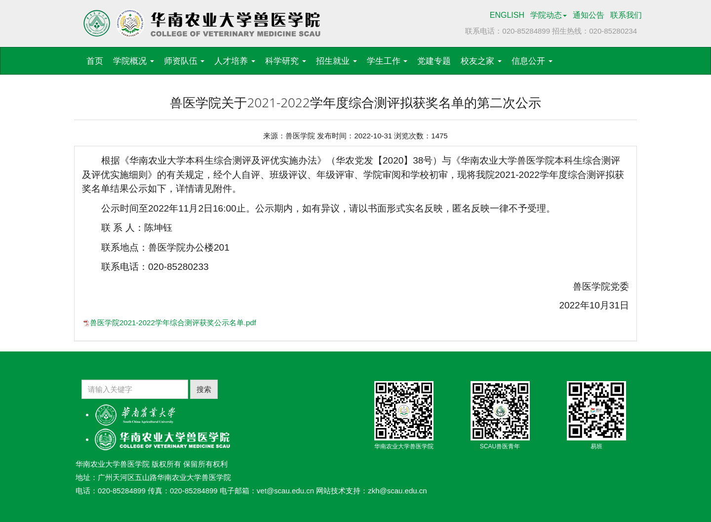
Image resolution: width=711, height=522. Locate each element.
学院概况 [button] (133, 61)
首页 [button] (94, 61)
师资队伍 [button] (184, 61)
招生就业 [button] (336, 61)
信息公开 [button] (532, 61)
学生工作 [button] (387, 61)
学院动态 (548, 15)
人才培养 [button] (234, 61)
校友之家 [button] (481, 61)
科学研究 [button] (285, 61)
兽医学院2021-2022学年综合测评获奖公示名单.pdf (173, 322)
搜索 (204, 389)
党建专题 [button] (434, 61)
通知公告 (588, 15)
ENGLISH (507, 15)
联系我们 (626, 15)
